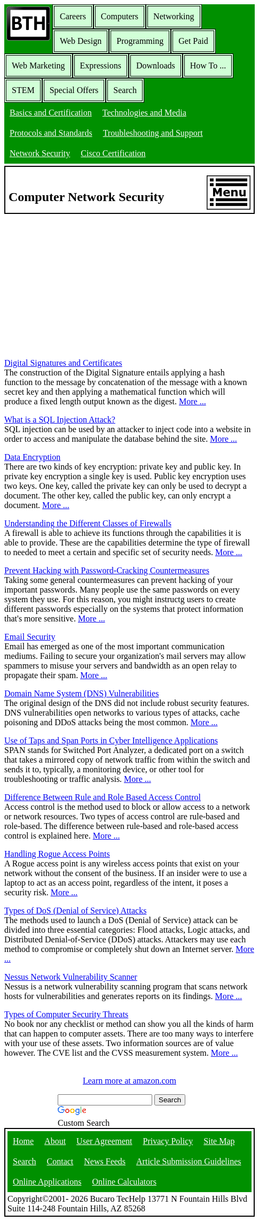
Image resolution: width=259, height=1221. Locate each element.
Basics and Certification (51, 112)
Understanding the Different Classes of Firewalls (87, 523)
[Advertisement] (84, 281)
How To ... (208, 65)
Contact (60, 1161)
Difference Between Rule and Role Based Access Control (102, 797)
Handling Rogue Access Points (57, 853)
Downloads (155, 65)
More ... (192, 401)
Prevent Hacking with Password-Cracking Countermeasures (106, 570)
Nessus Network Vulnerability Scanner (70, 976)
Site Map (218, 1141)
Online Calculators (124, 1181)
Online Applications (47, 1181)
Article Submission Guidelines (188, 1161)
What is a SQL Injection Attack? (59, 419)
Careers (73, 16)
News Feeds (104, 1161)
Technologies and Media (144, 112)
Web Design (80, 40)
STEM (23, 90)
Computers (119, 16)
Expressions (100, 65)
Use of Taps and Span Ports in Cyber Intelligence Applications (111, 740)
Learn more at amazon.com (129, 1080)
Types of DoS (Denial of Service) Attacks (75, 910)
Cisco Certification (113, 153)
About (55, 1141)
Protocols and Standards (51, 132)
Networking (173, 16)
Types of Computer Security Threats (66, 1014)
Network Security (40, 153)
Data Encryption (32, 457)
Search (125, 90)
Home (23, 1141)
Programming (139, 40)
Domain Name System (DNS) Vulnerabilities (81, 693)
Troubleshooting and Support (153, 132)
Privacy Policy (168, 1141)
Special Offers (74, 90)
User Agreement (104, 1141)
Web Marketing (38, 65)
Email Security (30, 636)
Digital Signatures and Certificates (63, 362)
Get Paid (193, 40)
